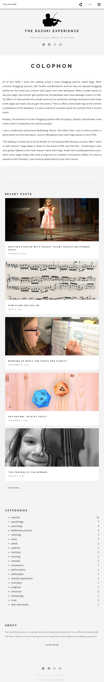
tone (13, 594)
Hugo (91, 81)
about (14, 538)
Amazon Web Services (67, 141)
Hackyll (77, 119)
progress (16, 581)
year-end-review (19, 599)
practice (15, 511)
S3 (38, 141)
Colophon (10, 4)
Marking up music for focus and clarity (37, 355)
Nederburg (42, 130)
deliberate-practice (21, 525)
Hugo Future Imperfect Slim (55, 674)
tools (14, 533)
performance (18, 564)
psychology (17, 516)
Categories (16, 505)
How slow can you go (23, 300)
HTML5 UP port (44, 678)
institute (16, 546)
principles (16, 577)
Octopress (66, 119)
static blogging (62, 81)
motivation (17, 559)
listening (16, 529)
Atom (5, 134)
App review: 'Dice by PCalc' (27, 411)
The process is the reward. (28, 467)
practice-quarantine (22, 573)
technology (17, 590)
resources (16, 586)
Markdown (52, 134)
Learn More (52, 639)
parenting (16, 520)
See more (13, 482)
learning (15, 551)
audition (15, 542)
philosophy (17, 568)
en (90, 4)
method (15, 555)
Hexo (28, 123)
